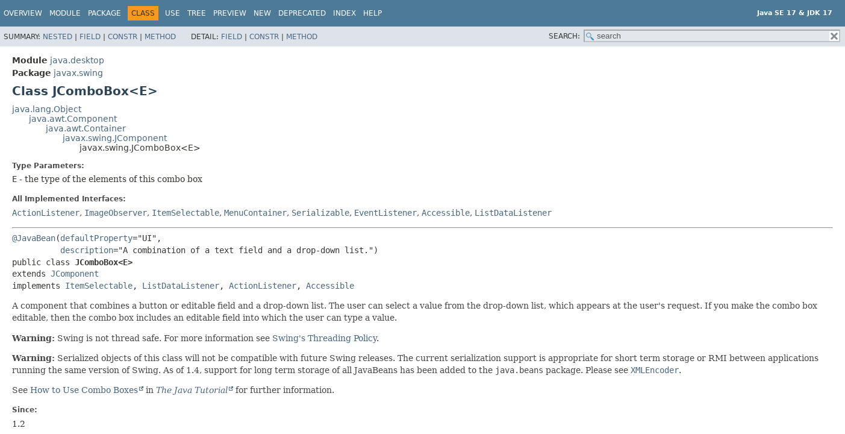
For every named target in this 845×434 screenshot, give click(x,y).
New (262, 13)
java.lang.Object (46, 109)
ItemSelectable (185, 213)
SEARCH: (564, 36)
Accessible (446, 213)
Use (172, 13)
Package (104, 13)
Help (372, 13)
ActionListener (46, 213)
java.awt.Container (86, 128)
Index (344, 13)
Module (65, 13)
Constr (122, 37)
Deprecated (302, 13)
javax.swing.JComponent (115, 138)
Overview (23, 13)
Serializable (320, 213)
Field (90, 37)
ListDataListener (513, 213)
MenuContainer (255, 213)
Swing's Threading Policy (324, 338)
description (86, 250)
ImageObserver (115, 213)
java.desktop (77, 60)
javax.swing (78, 73)
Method (160, 37)
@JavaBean (33, 238)
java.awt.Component (73, 119)
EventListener (385, 213)
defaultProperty (96, 238)
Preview (229, 13)
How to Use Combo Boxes (84, 390)
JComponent (75, 273)
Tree (196, 13)
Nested (57, 37)
